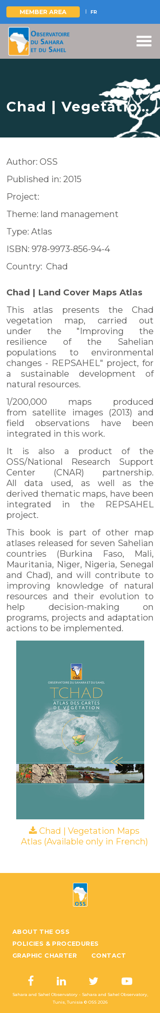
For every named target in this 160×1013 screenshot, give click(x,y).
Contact (108, 955)
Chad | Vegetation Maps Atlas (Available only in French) (84, 836)
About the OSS (41, 932)
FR (93, 12)
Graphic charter (44, 955)
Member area (43, 12)
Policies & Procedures (55, 943)
